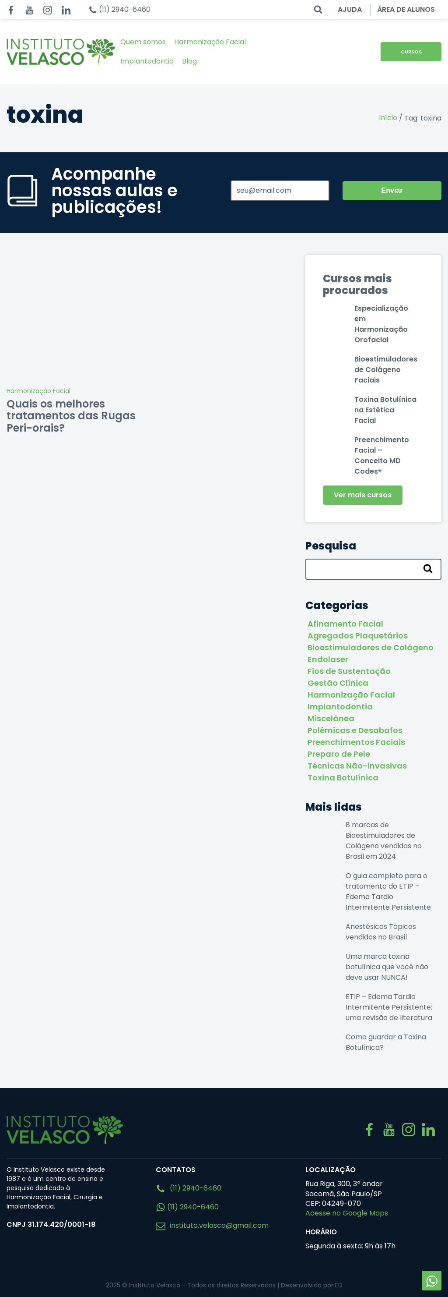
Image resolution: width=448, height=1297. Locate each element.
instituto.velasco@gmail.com (212, 1225)
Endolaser (328, 659)
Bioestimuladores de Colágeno (371, 647)
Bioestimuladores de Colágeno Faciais (385, 369)
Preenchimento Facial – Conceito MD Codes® (381, 455)
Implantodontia (147, 61)
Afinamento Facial (345, 623)
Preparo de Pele (339, 753)
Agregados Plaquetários (358, 635)
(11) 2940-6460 (188, 1188)
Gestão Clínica (338, 682)
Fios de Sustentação (349, 671)
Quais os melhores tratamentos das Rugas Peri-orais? (71, 416)
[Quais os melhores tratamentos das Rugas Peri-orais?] (75, 318)
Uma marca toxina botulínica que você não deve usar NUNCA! (387, 966)
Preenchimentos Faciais (356, 742)
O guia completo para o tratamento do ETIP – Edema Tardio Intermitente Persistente (388, 891)
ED (339, 1285)
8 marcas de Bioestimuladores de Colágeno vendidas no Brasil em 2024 (384, 840)
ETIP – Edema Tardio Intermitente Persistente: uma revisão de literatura (389, 1007)
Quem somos (143, 42)
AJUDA (350, 9)
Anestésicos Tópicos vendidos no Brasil (381, 931)
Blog (189, 61)
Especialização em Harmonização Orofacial (381, 324)
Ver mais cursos (363, 495)
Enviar (392, 190)
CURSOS (411, 51)
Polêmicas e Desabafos (355, 730)
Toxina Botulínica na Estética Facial (385, 409)
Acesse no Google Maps (346, 1213)
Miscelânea (331, 718)
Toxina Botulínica (343, 777)
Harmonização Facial (210, 42)
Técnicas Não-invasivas (357, 765)
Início (388, 118)
